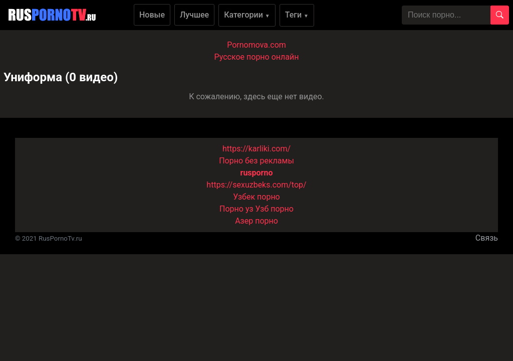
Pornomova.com (256, 45)
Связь (486, 238)
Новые (152, 15)
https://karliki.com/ (256, 148)
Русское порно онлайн (256, 57)
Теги (297, 15)
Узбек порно (256, 197)
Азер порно (256, 221)
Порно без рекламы (256, 160)
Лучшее (194, 15)
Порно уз (236, 209)
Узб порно (274, 209)
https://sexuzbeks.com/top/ (256, 185)
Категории (247, 15)
